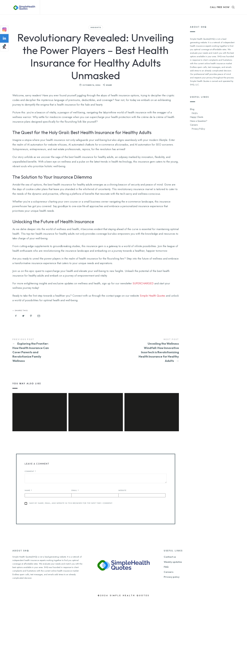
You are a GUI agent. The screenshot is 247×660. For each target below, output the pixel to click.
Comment (30, 530)
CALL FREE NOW (219, 7)
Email (75, 549)
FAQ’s (194, 112)
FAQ (166, 626)
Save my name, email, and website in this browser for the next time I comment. (71, 562)
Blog (192, 108)
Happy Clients (196, 115)
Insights (95, 27)
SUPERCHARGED (143, 327)
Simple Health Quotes (152, 339)
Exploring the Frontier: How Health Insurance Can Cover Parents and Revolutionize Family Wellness (54, 393)
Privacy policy (172, 636)
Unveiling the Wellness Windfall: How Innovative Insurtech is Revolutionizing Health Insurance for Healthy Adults (137, 393)
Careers (193, 122)
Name (28, 549)
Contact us (170, 616)
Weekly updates (173, 621)
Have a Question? (198, 119)
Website (122, 549)
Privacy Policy (198, 126)
